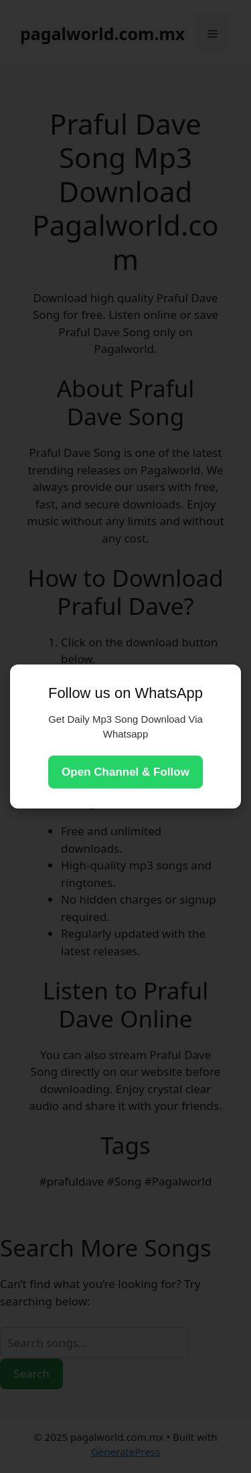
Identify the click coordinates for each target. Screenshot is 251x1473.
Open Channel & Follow (125, 772)
